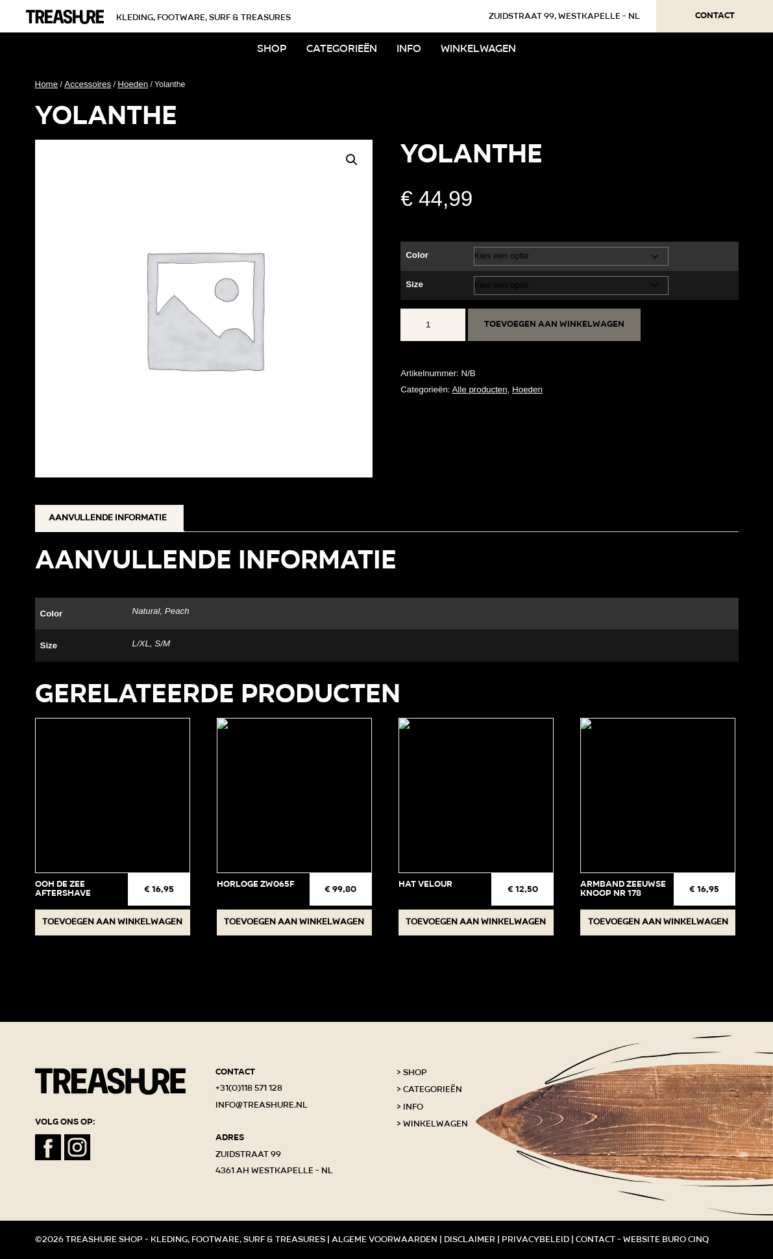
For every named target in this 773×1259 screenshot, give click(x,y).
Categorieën (341, 48)
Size (414, 284)
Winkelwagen (478, 48)
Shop (272, 48)
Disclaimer (469, 1239)
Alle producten (479, 389)
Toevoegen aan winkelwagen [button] (112, 922)
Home (46, 84)
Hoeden (132, 84)
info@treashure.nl (261, 1105)
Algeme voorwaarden (384, 1239)
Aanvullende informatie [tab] (108, 518)
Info (409, 48)
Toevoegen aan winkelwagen (554, 324)
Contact (715, 15)
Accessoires (87, 84)
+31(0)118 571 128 (248, 1088)
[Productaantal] (432, 325)
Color (417, 255)
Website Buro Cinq (666, 1239)
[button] (351, 160)
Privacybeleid (535, 1239)
